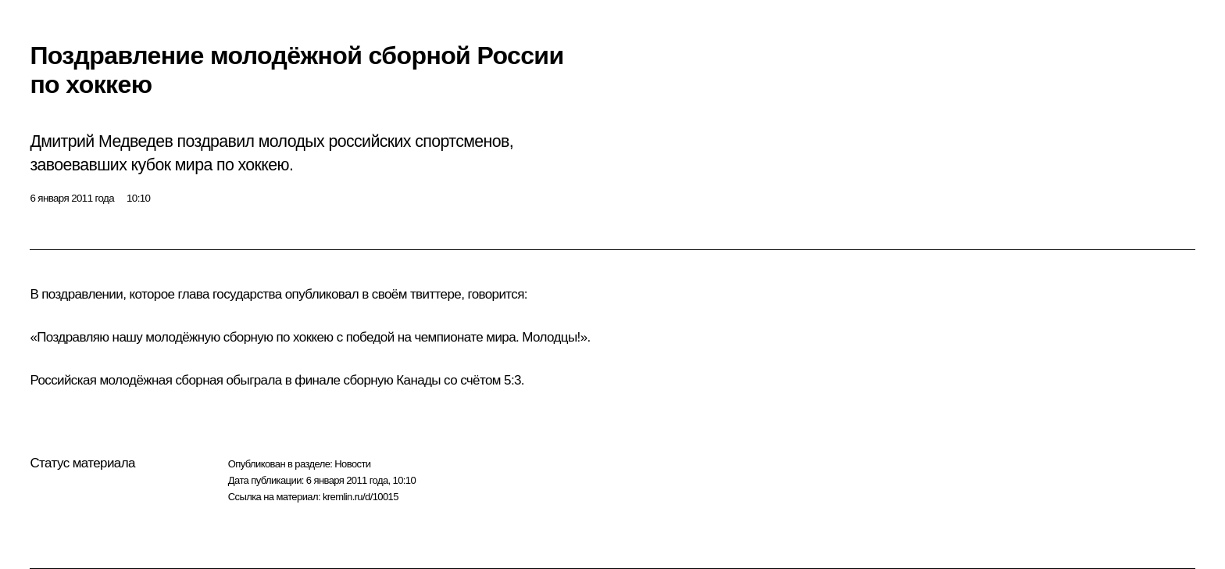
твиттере (435, 294)
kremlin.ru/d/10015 (360, 497)
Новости (352, 464)
